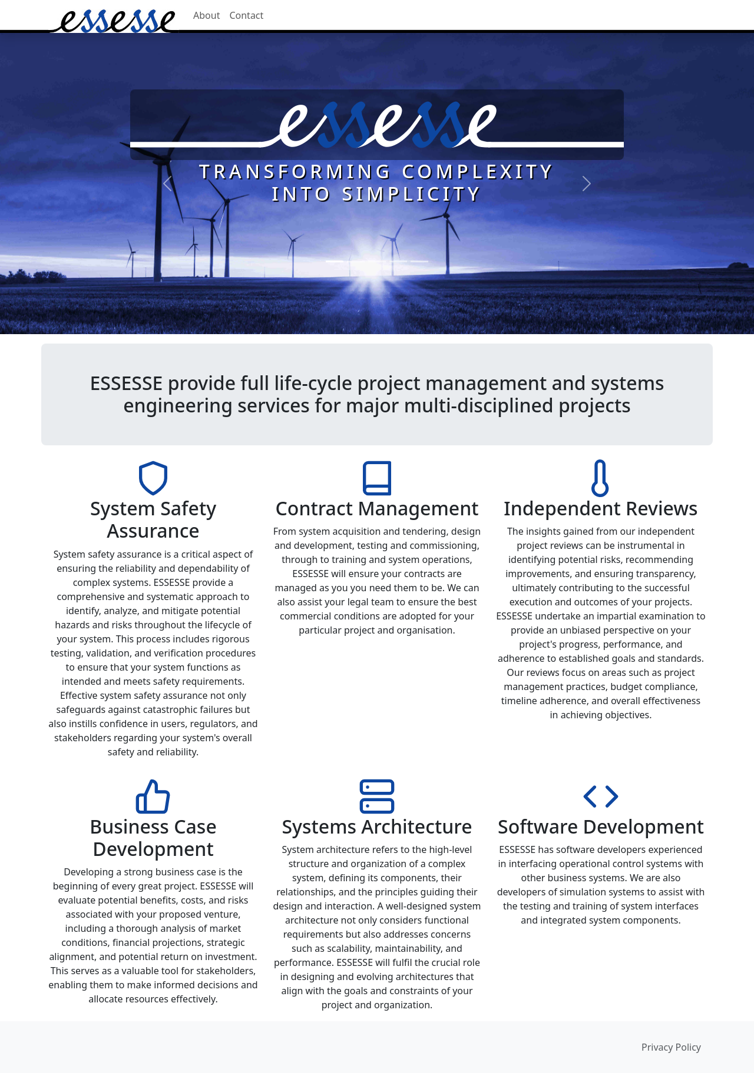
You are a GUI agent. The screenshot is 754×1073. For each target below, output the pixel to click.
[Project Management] (356, 261)
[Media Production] (419, 261)
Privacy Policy (671, 1047)
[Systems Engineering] (377, 261)
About (206, 15)
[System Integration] (398, 261)
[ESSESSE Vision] (334, 261)
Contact (246, 15)
